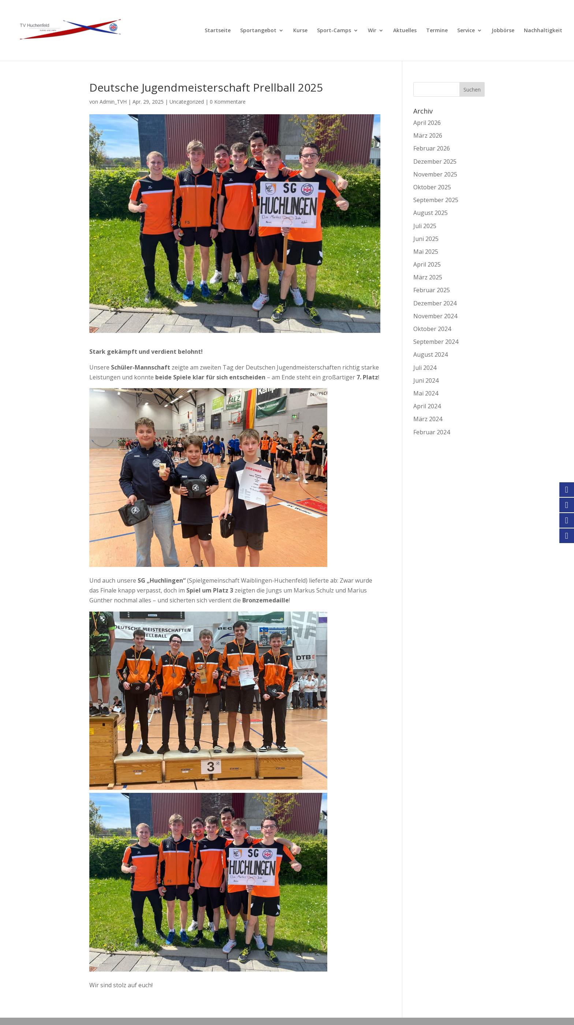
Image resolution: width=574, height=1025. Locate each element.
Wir (372, 31)
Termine (437, 31)
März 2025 (427, 277)
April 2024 (427, 406)
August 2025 (430, 213)
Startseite (218, 31)
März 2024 (427, 419)
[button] (16, 1009)
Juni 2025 (426, 239)
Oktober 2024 (432, 329)
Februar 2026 (431, 148)
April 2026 (427, 123)
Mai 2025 (425, 252)
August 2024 (430, 354)
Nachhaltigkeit (543, 31)
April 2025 (427, 264)
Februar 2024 (431, 432)
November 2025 (435, 174)
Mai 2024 (425, 393)
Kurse (300, 31)
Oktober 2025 (432, 187)
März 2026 (427, 135)
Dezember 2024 (434, 303)
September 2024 (435, 342)
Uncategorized (186, 101)
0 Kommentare (228, 101)
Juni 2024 (426, 380)
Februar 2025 (431, 290)
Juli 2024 (424, 368)
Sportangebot (258, 31)
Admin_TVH (113, 101)
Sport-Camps (334, 31)
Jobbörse (503, 31)
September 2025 (435, 200)
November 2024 (435, 316)
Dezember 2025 (434, 161)
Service (466, 31)
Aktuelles (405, 31)
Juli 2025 (424, 226)
